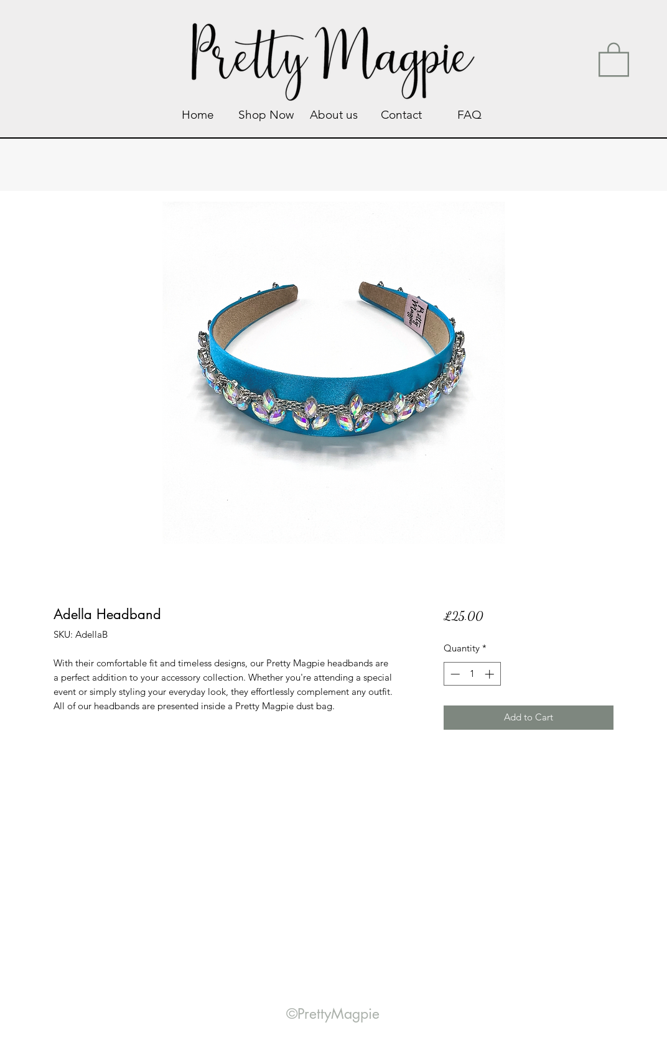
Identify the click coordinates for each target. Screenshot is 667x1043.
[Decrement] (453, 674)
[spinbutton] (472, 674)
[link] (614, 58)
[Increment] (490, 674)
